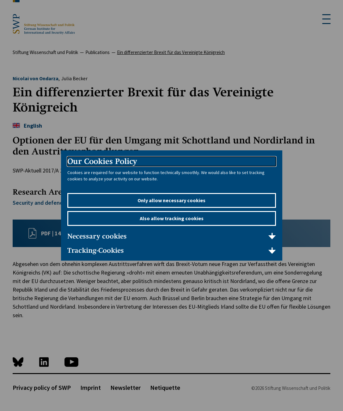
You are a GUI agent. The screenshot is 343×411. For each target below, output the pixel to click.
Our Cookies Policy (102, 161)
